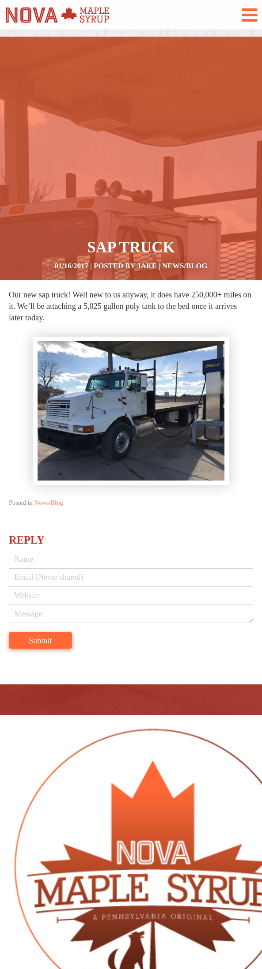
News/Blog (185, 266)
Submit (40, 640)
